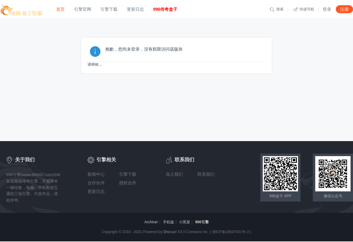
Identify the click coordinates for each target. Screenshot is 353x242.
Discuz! (170, 232)
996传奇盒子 (165, 9)
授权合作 (127, 182)
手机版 (168, 222)
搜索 (277, 9)
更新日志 (135, 9)
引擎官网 (82, 9)
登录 (327, 9)
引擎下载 (109, 9)
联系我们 (206, 174)
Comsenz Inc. (197, 232)
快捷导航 (303, 9)
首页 (60, 9)
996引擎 (202, 222)
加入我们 (174, 174)
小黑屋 (184, 222)
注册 (344, 9)
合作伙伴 (96, 182)
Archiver (151, 222)
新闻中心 (96, 174)
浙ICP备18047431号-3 (230, 232)
